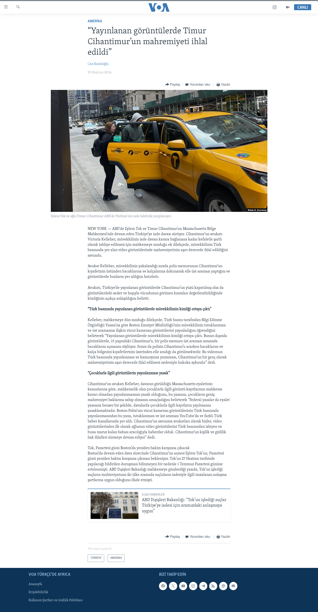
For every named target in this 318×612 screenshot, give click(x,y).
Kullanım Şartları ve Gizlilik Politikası (56, 600)
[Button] (172, 85)
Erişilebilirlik (38, 592)
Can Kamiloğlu (98, 64)
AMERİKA (95, 21)
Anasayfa (35, 584)
